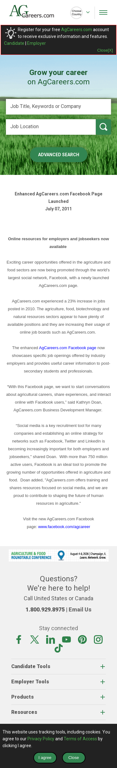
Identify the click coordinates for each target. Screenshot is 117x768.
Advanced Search (58, 154)
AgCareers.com (76, 29)
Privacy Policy (40, 738)
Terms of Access (80, 738)
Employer (36, 43)
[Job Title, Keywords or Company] (58, 107)
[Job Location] (51, 127)
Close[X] (105, 50)
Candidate (14, 43)
